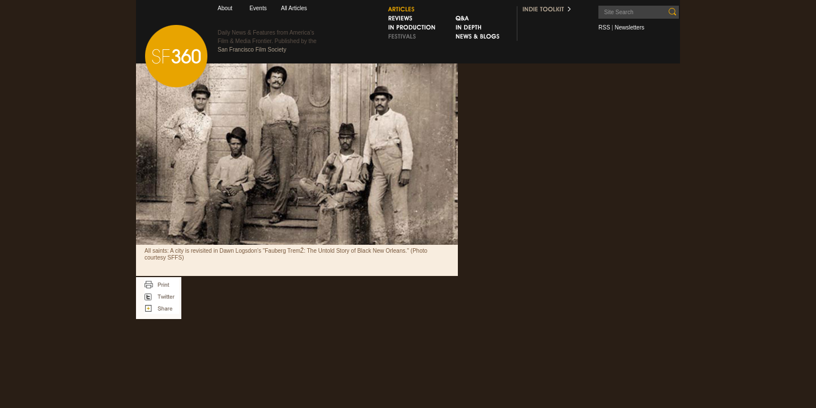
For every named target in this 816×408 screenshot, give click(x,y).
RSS (604, 27)
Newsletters (629, 27)
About (225, 8)
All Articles (294, 8)
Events (258, 8)
